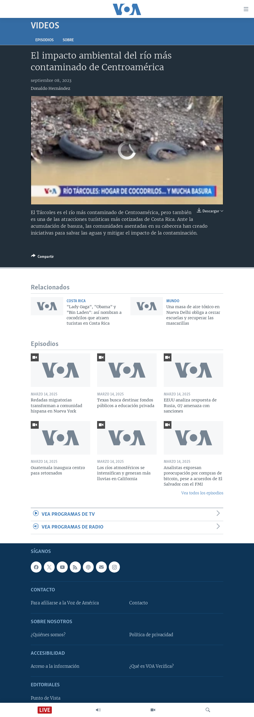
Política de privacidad (151, 634)
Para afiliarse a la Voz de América (65, 603)
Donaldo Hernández (50, 88)
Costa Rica (76, 301)
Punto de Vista (45, 698)
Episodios (44, 40)
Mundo (172, 301)
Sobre (68, 40)
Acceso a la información (55, 666)
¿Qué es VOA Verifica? (151, 666)
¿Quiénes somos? (48, 634)
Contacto (138, 603)
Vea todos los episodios (202, 493)
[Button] (42, 257)
